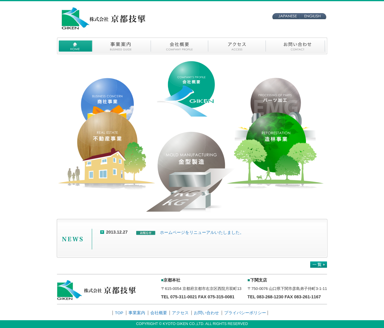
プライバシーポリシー (245, 313)
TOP (119, 313)
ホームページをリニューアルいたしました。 (202, 232)
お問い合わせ (206, 313)
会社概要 (158, 313)
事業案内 (136, 313)
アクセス (180, 313)
